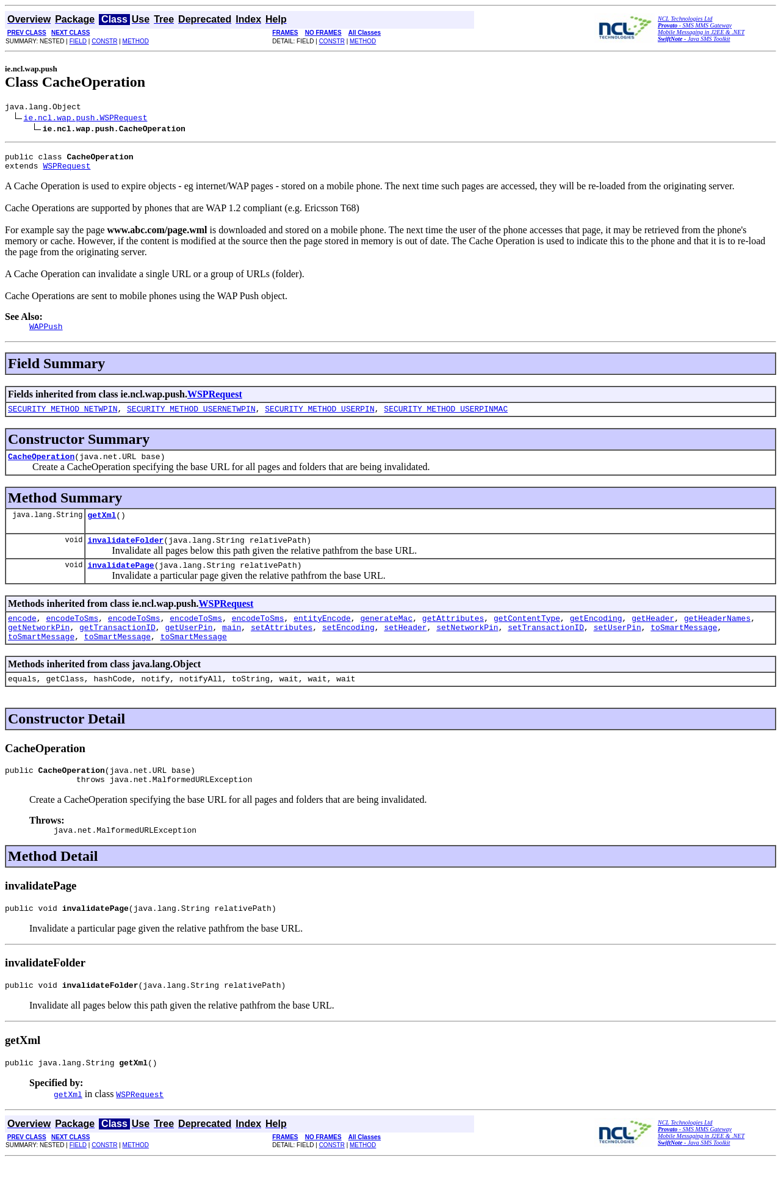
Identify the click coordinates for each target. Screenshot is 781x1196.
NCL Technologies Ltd (685, 18)
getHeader (653, 636)
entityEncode (322, 636)
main (231, 647)
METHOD (136, 41)
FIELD (78, 41)
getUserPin (188, 647)
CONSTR (104, 41)
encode (22, 636)
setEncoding (348, 647)
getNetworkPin (39, 647)
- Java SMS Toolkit (694, 38)
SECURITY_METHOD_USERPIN (319, 417)
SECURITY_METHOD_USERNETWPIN (191, 417)
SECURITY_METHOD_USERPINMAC (446, 417)
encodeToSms (72, 636)
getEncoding (596, 636)
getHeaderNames (717, 636)
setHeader (405, 647)
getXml (101, 527)
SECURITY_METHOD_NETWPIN (62, 417)
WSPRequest (66, 170)
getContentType (527, 636)
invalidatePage (120, 581)
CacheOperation (41, 467)
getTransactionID (117, 647)
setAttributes (281, 647)
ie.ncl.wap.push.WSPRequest (86, 119)
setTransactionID (546, 647)
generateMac (386, 636)
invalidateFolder (125, 554)
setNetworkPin (467, 647)
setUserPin (617, 647)
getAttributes (453, 636)
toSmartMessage (683, 647)
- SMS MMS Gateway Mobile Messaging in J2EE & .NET (701, 28)
